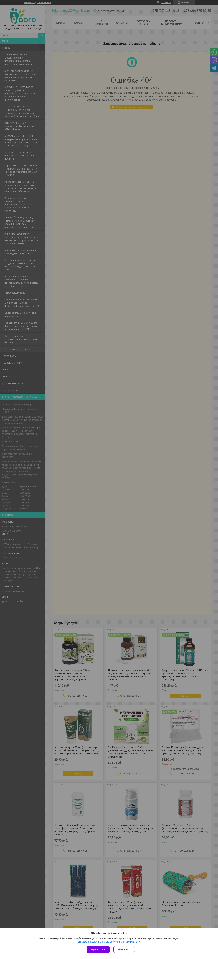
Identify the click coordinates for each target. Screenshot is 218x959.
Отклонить (124, 949)
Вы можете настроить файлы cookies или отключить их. (108, 941)
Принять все (98, 949)
